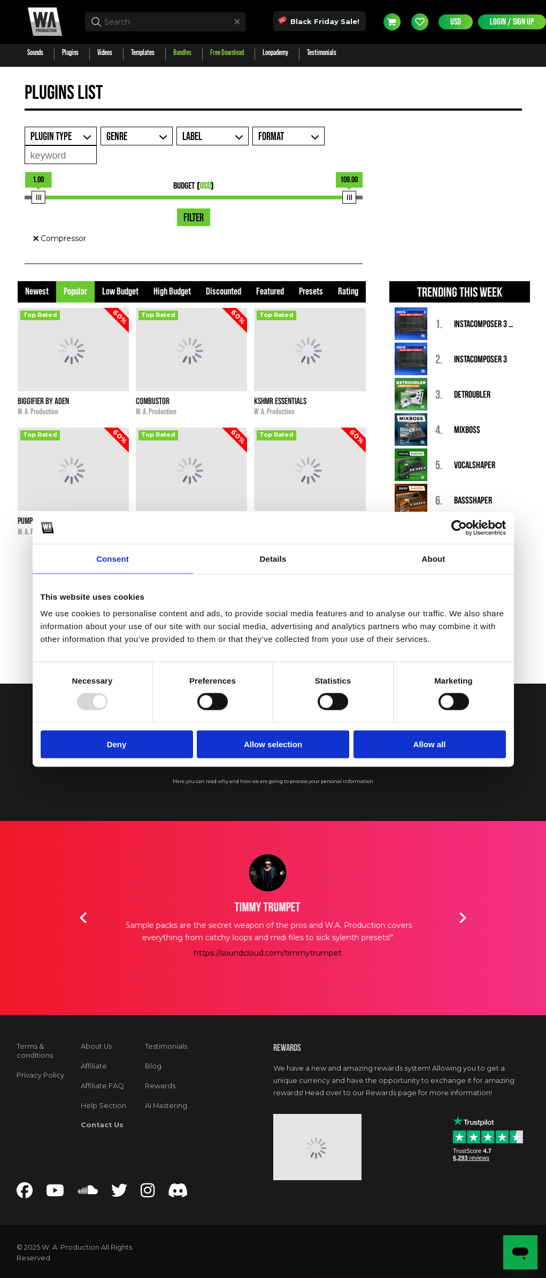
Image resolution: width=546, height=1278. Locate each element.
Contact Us (102, 1125)
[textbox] (165, 21)
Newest (37, 291)
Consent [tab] (112, 558)
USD (455, 22)
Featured (270, 291)
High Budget (172, 291)
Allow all (429, 744)
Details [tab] (273, 558)
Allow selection (273, 744)
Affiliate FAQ (102, 1086)
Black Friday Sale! (319, 21)
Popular (75, 291)
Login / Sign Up (512, 22)
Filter (193, 218)
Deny (117, 744)
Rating (348, 291)
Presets (311, 291)
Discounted (223, 291)
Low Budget (120, 291)
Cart (392, 21)
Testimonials (166, 1046)
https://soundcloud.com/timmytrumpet (273, 953)
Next (463, 917)
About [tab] (433, 558)
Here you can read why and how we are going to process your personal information (273, 781)
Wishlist (419, 21)
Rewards (160, 1086)
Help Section (103, 1106)
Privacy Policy (40, 1075)
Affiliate (94, 1066)
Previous (83, 917)
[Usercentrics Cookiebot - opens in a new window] (459, 528)
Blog (153, 1066)
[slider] (38, 197)
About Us (96, 1046)
